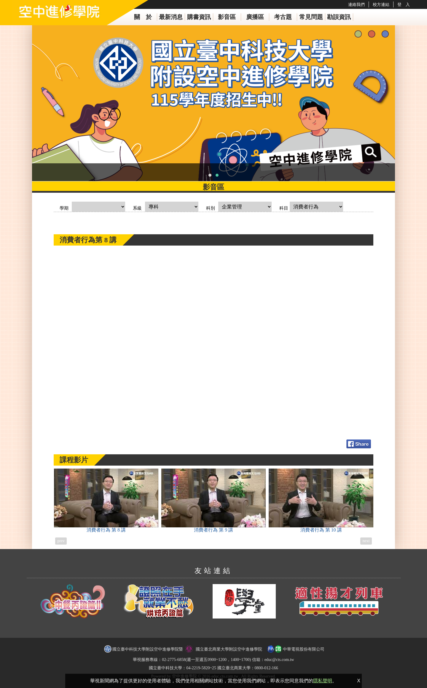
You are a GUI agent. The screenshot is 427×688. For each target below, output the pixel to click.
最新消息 (171, 17)
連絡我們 (356, 4)
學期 (64, 208)
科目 (283, 208)
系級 (137, 208)
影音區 (227, 17)
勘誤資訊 (339, 17)
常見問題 (311, 17)
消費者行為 (106, 500)
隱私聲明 (322, 680)
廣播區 (255, 17)
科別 (210, 208)
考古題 (283, 17)
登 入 (403, 4)
